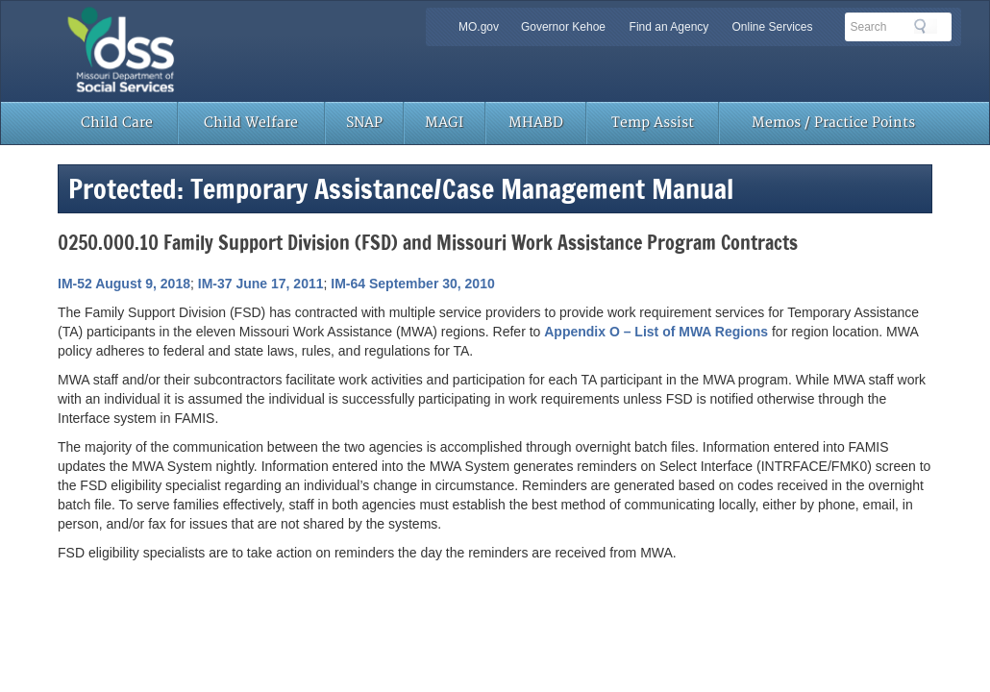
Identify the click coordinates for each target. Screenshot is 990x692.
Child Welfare (251, 122)
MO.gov (478, 27)
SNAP (364, 122)
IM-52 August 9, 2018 (124, 283)
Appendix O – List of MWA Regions (656, 331)
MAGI (444, 122)
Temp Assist (652, 122)
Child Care (117, 122)
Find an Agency (669, 27)
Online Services (771, 27)
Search (925, 26)
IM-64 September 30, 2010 (412, 283)
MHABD (535, 122)
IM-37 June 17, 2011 (261, 283)
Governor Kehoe (563, 27)
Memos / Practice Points (833, 122)
